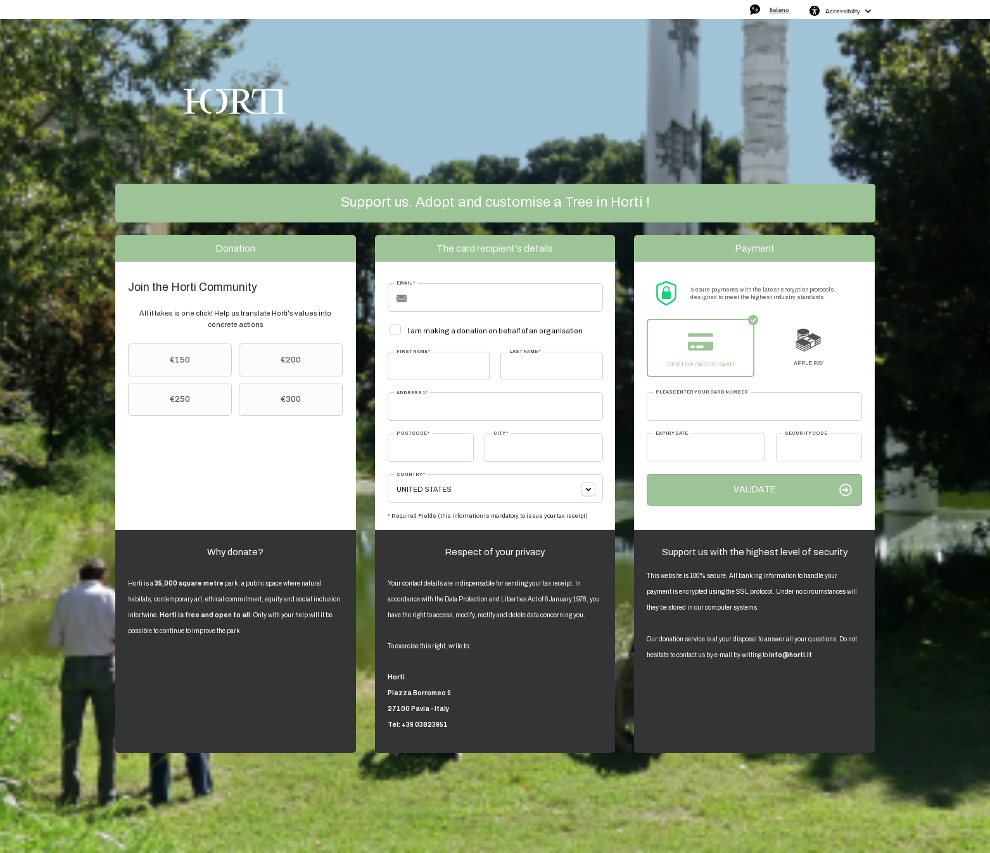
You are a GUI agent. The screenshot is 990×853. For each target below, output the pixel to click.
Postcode (413, 433)
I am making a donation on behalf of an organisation (495, 331)
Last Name (524, 351)
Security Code (806, 433)
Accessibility (842, 10)
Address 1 (412, 392)
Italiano (779, 9)
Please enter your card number (702, 392)
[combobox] (495, 488)
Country (411, 474)
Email (406, 283)
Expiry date (672, 433)
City (500, 433)
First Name (413, 351)
